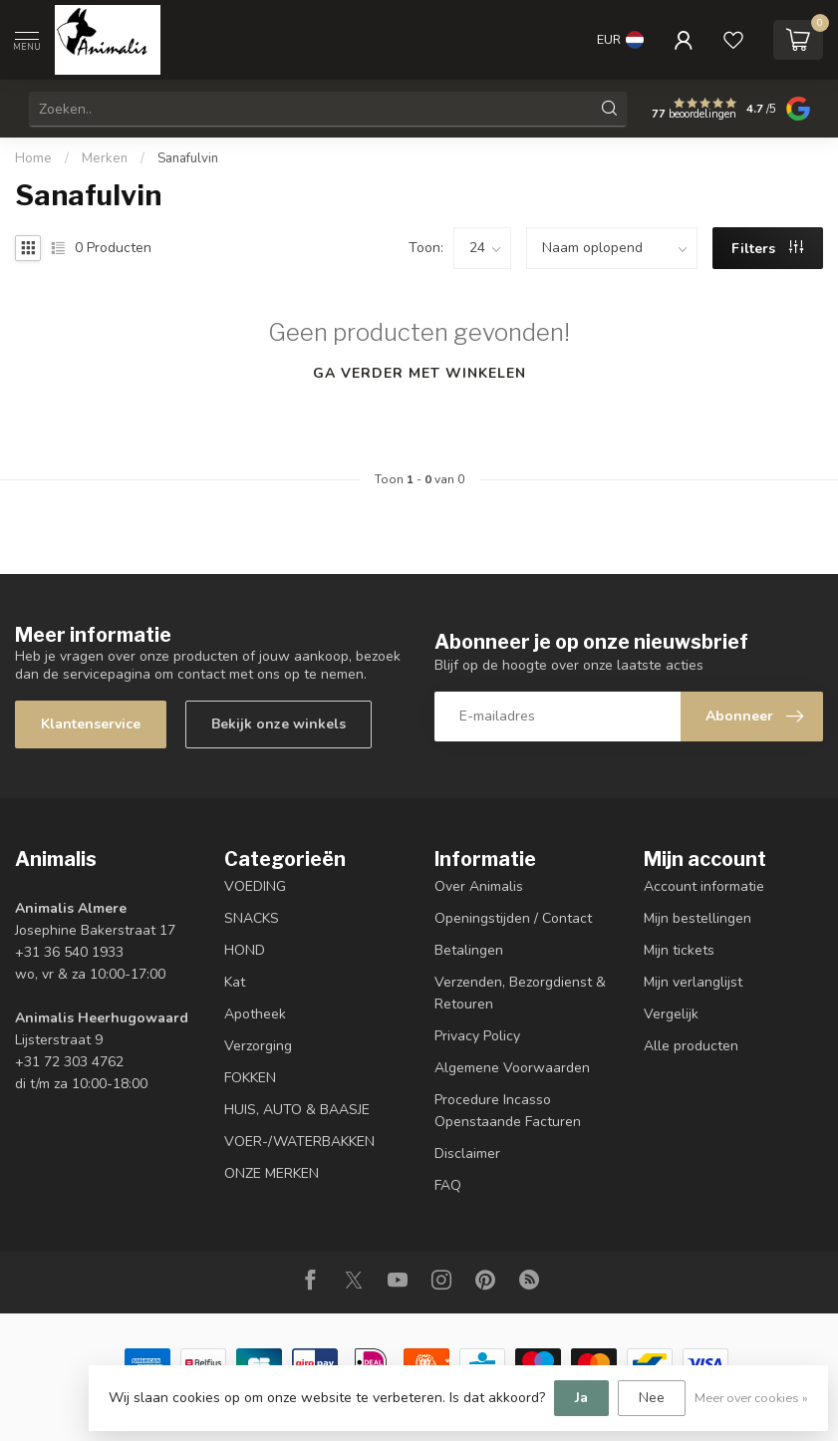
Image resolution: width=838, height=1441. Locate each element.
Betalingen (468, 950)
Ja (581, 1397)
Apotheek (255, 1014)
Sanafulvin (187, 158)
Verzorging (258, 1045)
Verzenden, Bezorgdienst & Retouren (520, 993)
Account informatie (704, 886)
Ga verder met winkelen (419, 373)
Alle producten (691, 1045)
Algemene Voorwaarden (512, 1067)
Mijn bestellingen (697, 918)
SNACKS (251, 918)
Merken (105, 158)
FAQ (447, 1185)
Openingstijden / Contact (513, 918)
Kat (234, 982)
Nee (652, 1397)
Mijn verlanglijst (693, 982)
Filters (767, 248)
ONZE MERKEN (271, 1173)
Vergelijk (671, 1014)
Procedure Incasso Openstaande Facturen (507, 1110)
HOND (244, 950)
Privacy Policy (477, 1035)
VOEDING (255, 886)
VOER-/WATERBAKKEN (299, 1141)
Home (33, 158)
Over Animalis (478, 886)
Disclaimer (467, 1153)
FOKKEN (250, 1077)
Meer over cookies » (751, 1397)
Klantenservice (90, 724)
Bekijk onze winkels (278, 724)
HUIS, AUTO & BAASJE (297, 1109)
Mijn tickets (679, 950)
